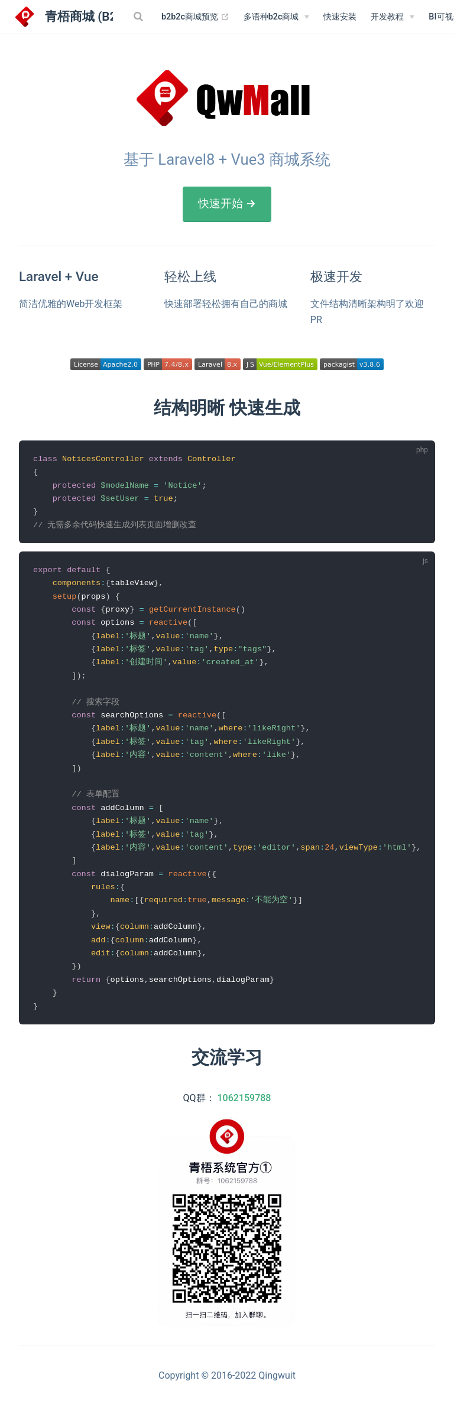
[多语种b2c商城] (277, 17)
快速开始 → (227, 203)
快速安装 (339, 17)
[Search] (139, 16)
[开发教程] (392, 17)
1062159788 (244, 1113)
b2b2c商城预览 (195, 17)
